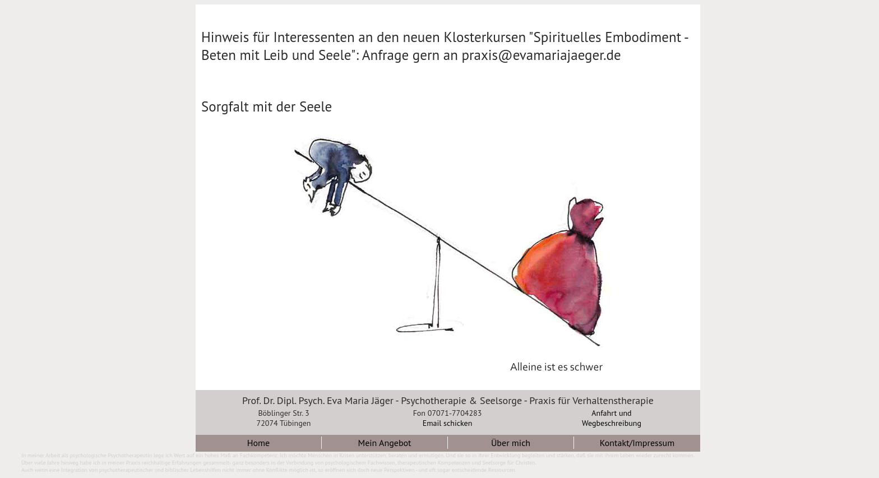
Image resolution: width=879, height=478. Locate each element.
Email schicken (448, 423)
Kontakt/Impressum (637, 442)
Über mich (510, 442)
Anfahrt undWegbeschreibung (611, 418)
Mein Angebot (384, 442)
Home (258, 442)
